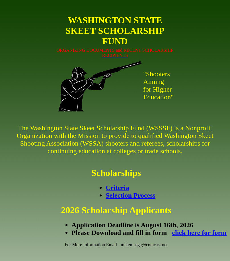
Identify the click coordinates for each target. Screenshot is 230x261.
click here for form (199, 232)
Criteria (117, 187)
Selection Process (130, 195)
